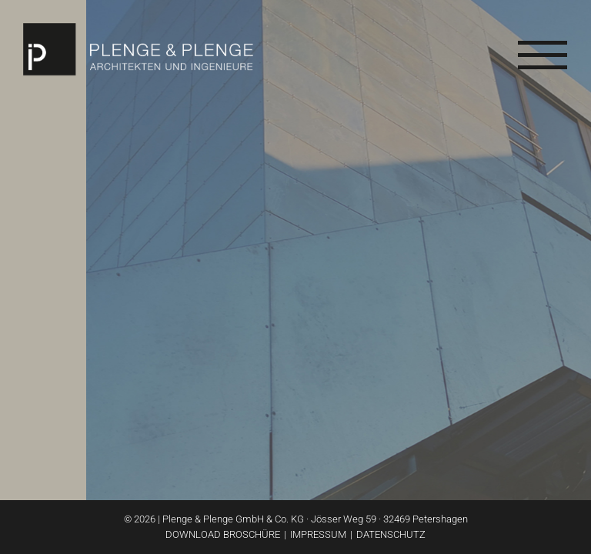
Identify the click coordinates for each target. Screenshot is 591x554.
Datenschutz (391, 534)
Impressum (318, 534)
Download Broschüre (222, 534)
